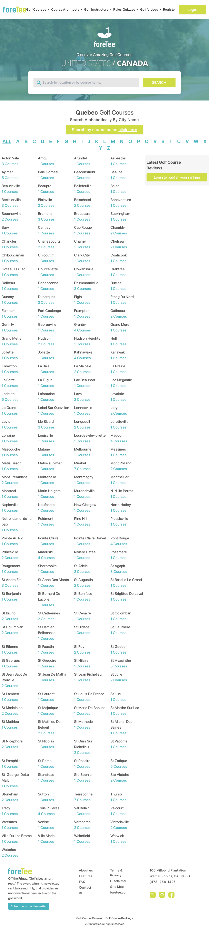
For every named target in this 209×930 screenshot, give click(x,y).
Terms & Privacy (116, 872)
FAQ (82, 882)
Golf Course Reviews (89, 918)
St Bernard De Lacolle (49, 599)
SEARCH (159, 82)
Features (85, 876)
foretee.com (119, 892)
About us (86, 870)
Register (171, 9)
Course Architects (67, 9)
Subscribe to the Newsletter (29, 906)
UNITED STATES (86, 63)
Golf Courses (38, 9)
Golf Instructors (98, 9)
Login (192, 9)
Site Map (117, 887)
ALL (6, 141)
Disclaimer (118, 881)
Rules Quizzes (126, 9)
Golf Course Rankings (119, 918)
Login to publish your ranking (177, 177)
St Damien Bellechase (47, 633)
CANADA (132, 63)
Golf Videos (151, 9)
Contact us (85, 890)
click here (128, 129)
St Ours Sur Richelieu (83, 747)
